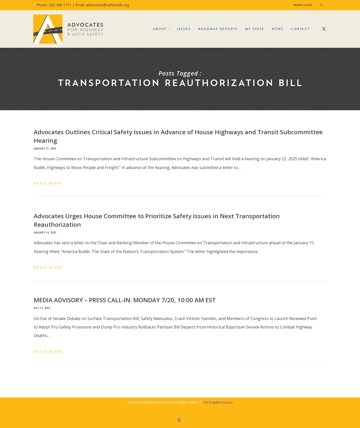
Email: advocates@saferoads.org (102, 4)
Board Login (303, 5)
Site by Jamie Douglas (218, 402)
